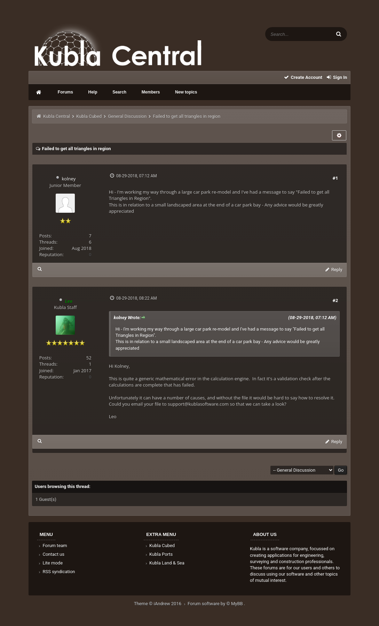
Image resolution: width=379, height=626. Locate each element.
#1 (335, 178)
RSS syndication (56, 571)
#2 (335, 300)
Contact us (51, 554)
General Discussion (127, 116)
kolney (69, 179)
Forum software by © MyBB (216, 603)
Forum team (52, 545)
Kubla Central (56, 116)
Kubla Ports (158, 554)
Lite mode (50, 563)
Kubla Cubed (89, 116)
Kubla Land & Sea (164, 563)
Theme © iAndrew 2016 (161, 603)
